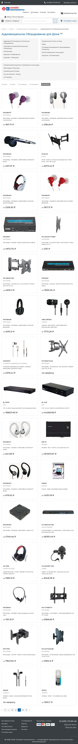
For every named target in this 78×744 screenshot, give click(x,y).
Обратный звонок (70, 724)
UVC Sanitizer (8, 77)
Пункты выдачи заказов (9, 729)
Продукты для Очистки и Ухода (52, 41)
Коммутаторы (8, 51)
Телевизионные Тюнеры (11, 71)
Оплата (64, 9)
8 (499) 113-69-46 (52, 2)
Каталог (47, 9)
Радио (44, 44)
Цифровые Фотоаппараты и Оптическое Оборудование (17, 42)
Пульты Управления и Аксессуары (53, 52)
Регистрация (71, 14)
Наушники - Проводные (11, 57)
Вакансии (24, 726)
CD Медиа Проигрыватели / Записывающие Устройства (56, 48)
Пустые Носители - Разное (12, 74)
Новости (24, 723)
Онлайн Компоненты (25, 739)
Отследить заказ (69, 21)
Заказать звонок (69, 2)
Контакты (72, 9)
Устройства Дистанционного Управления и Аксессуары (21, 65)
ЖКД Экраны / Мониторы (12, 68)
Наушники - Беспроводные (50, 55)
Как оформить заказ (8, 720)
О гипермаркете (26, 720)
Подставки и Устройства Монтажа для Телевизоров (16, 47)
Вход (62, 14)
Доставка (56, 9)
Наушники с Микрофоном (12, 54)
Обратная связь (70, 727)
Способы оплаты (7, 726)
